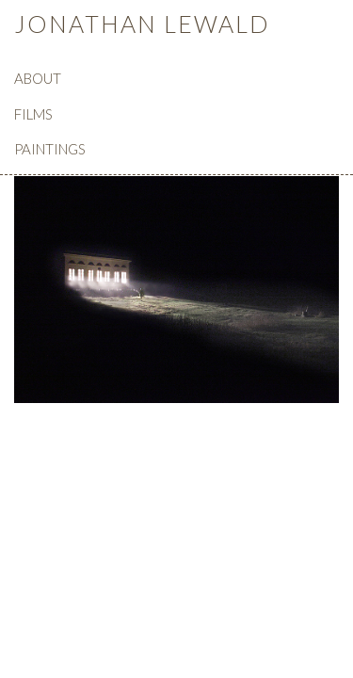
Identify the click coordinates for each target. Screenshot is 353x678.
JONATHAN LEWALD (142, 23)
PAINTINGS (50, 148)
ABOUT (37, 78)
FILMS (33, 113)
